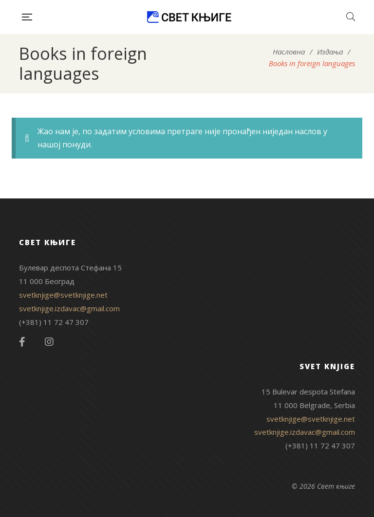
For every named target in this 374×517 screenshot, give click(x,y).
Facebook (22, 342)
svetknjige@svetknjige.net (63, 295)
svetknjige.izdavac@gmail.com (69, 308)
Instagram (49, 342)
